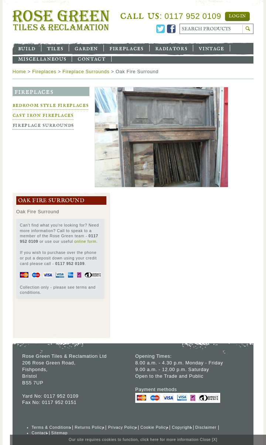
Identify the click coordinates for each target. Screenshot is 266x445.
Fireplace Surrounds (85, 71)
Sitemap (59, 433)
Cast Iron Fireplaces (43, 115)
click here (149, 440)
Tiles (55, 48)
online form (85, 241)
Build (26, 48)
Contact (91, 58)
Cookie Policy (154, 427)
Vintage (211, 48)
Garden (86, 48)
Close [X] (208, 440)
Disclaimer (205, 427)
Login (237, 16)
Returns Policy (89, 427)
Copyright (181, 427)
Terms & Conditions (51, 427)
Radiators (171, 48)
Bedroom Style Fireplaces (50, 105)
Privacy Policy (122, 427)
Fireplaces (126, 48)
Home (19, 71)
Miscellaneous (42, 58)
